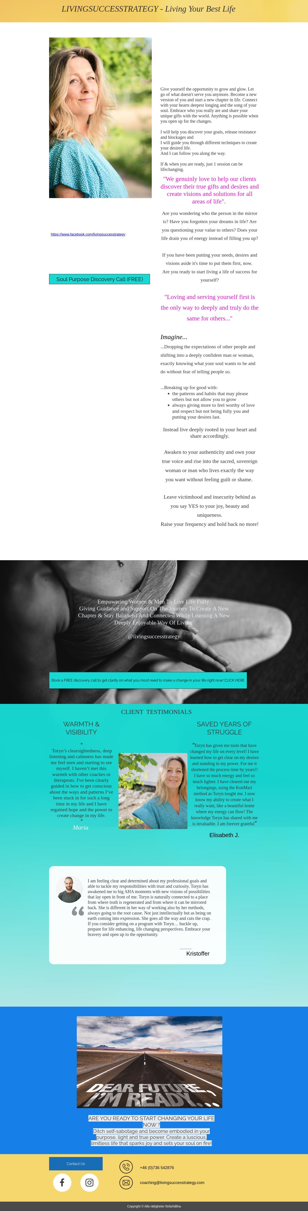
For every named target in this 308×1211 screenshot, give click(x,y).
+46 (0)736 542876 (157, 1167)
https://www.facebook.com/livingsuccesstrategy (88, 234)
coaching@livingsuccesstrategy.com (172, 1182)
